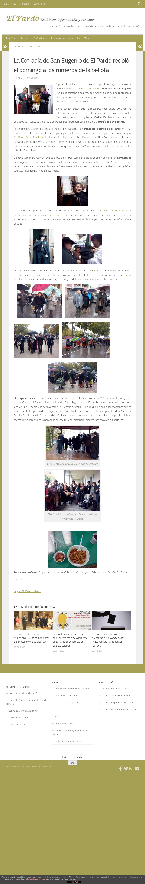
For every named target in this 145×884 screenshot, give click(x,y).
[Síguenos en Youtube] (137, 769)
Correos (58, 709)
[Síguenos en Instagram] (131, 769)
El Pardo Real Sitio (21, 580)
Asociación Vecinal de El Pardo (114, 688)
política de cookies (37, 879)
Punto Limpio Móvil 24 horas (67, 741)
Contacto (24, 3)
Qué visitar (39, 38)
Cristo (98, 270)
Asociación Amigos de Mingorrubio (116, 702)
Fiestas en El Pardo (18, 724)
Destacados (21, 46)
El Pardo (94, 88)
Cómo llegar (40, 3)
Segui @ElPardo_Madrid (27, 591)
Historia (23, 38)
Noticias (35, 46)
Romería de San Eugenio (32, 137)
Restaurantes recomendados (65, 38)
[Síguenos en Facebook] (120, 769)
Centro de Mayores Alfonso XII (23, 710)
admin (21, 78)
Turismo (88, 38)
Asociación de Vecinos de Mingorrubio (118, 709)
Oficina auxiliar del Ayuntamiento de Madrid (70, 732)
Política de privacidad (72, 757)
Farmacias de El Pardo (64, 723)
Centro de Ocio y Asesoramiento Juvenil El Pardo (26, 702)
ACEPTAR (74, 882)
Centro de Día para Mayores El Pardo (71, 688)
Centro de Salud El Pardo (65, 695)
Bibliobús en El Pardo (18, 717)
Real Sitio (10, 38)
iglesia (127, 275)
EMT (56, 716)
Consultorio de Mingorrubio (67, 702)
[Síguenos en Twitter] (126, 769)
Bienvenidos (10, 3)
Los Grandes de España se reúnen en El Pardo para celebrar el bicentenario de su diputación (31, 637)
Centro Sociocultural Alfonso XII (23, 693)
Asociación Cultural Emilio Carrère (115, 695)
